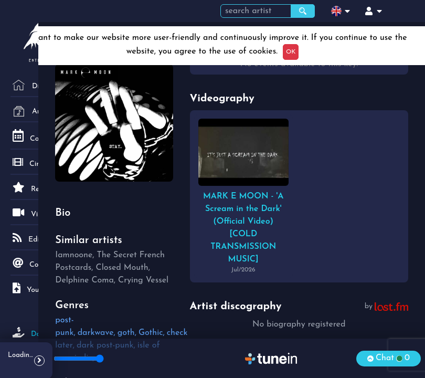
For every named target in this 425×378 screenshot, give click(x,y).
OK (290, 52)
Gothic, (152, 333)
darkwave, (96, 333)
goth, (127, 333)
